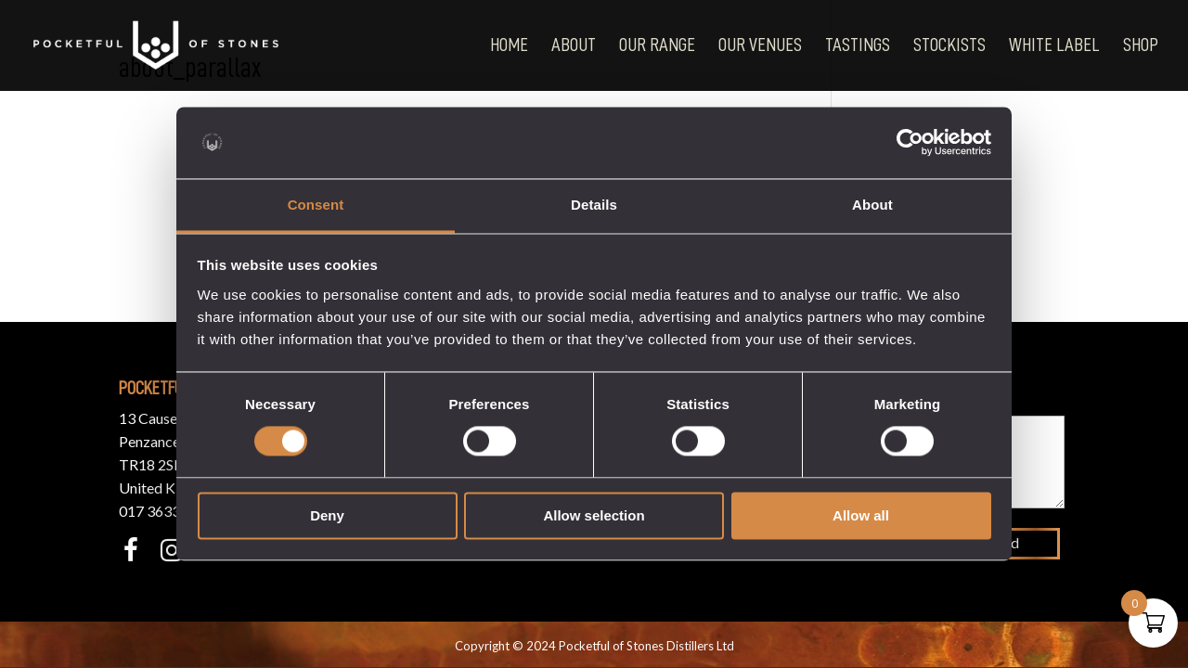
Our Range (657, 46)
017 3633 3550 (167, 511)
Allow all (861, 515)
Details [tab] (594, 204)
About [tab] (872, 204)
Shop (1140, 46)
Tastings (857, 46)
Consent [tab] (316, 204)
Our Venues (760, 46)
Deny (327, 515)
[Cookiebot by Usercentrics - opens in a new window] (910, 143)
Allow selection (593, 515)
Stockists (949, 46)
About (573, 46)
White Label (1054, 46)
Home (509, 46)
